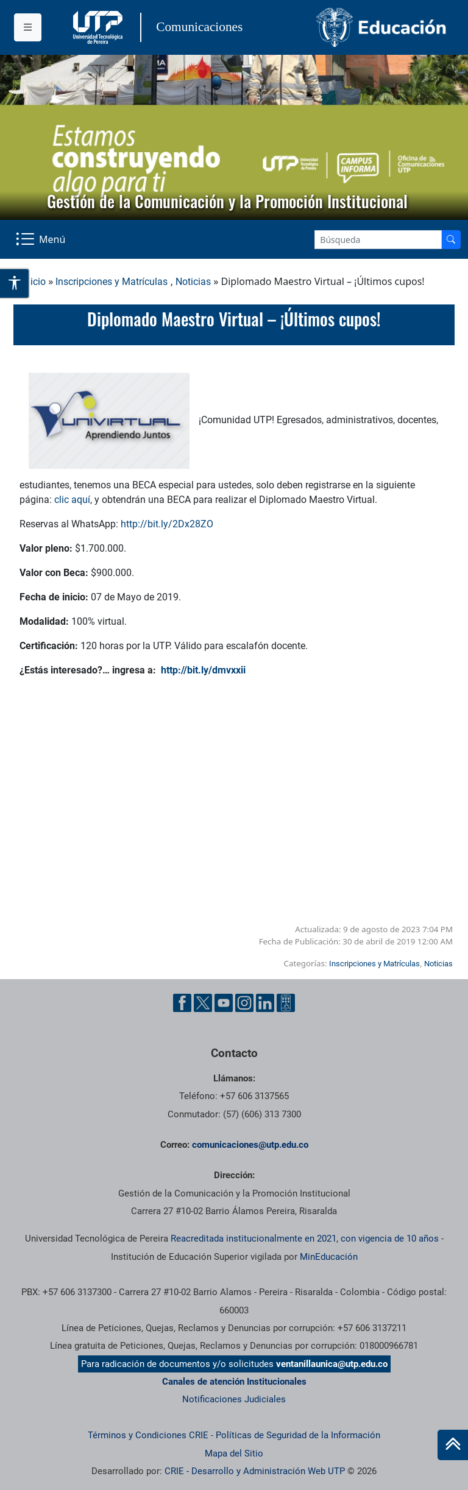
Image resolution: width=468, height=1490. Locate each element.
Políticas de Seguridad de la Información (298, 1435)
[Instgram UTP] (244, 1003)
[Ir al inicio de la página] (452, 1445)
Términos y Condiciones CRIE (148, 1435)
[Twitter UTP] (203, 1003)
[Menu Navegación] (41, 239)
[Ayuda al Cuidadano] (286, 1003)
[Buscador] (451, 239)
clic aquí (72, 499)
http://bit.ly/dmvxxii (203, 670)
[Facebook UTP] (182, 1003)
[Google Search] (378, 239)
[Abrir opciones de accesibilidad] (15, 283)
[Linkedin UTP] (265, 1003)
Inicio (34, 281)
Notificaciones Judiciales (234, 1399)
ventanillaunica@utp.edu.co (332, 1363)
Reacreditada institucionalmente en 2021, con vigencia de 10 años (305, 1238)
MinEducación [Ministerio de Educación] (329, 1256)
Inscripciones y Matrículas (111, 281)
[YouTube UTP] (223, 1003)
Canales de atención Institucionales (234, 1381)
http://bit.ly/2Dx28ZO (167, 524)
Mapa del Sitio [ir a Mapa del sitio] (234, 1453)
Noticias (193, 281)
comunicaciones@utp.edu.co (250, 1144)
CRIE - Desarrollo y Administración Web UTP (255, 1471)
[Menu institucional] (27, 27)
